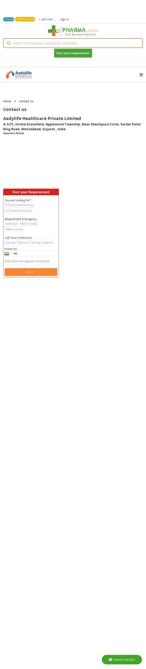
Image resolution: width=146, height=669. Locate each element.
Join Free (46, 19)
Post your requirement (73, 53)
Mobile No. (11, 249)
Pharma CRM (25, 19)
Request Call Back (122, 659)
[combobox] (73, 43)
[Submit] (8, 43)
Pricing (9, 19)
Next (31, 272)
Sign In (64, 19)
